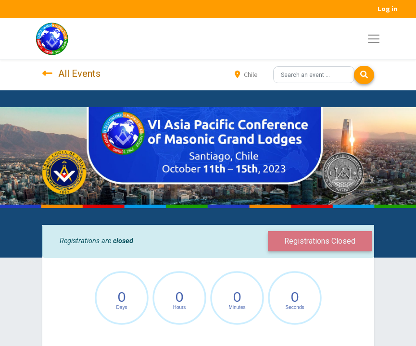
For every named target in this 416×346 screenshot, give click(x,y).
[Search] (364, 75)
